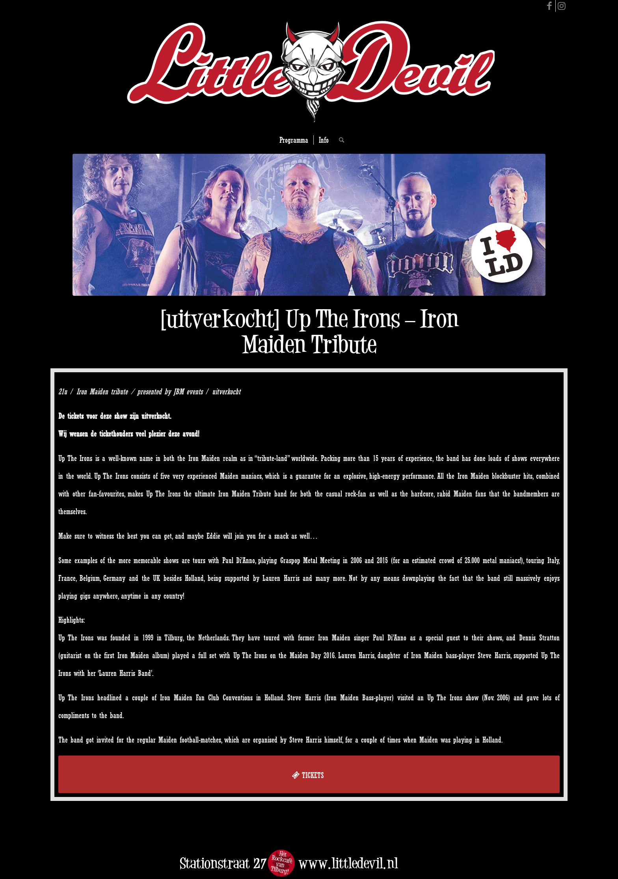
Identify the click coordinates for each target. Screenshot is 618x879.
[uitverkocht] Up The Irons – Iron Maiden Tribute (309, 331)
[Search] (339, 140)
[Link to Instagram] (562, 6)
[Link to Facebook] (549, 6)
